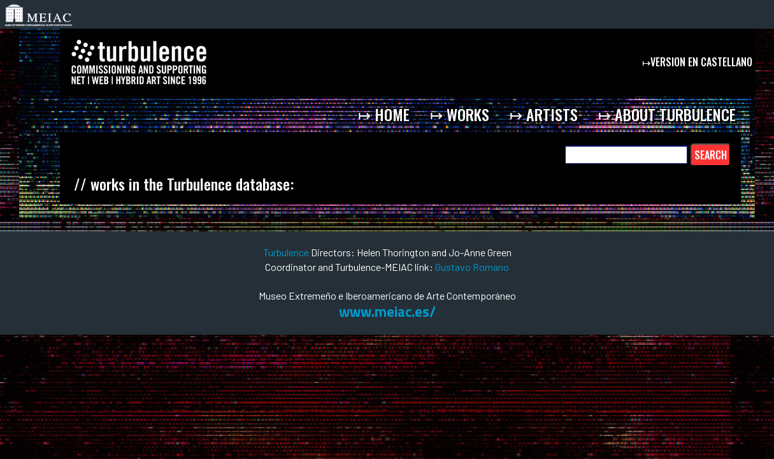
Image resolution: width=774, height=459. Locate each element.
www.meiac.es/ (387, 312)
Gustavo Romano (472, 267)
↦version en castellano (698, 61)
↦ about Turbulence (667, 114)
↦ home (384, 114)
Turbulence (287, 252)
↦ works (459, 114)
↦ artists (544, 114)
